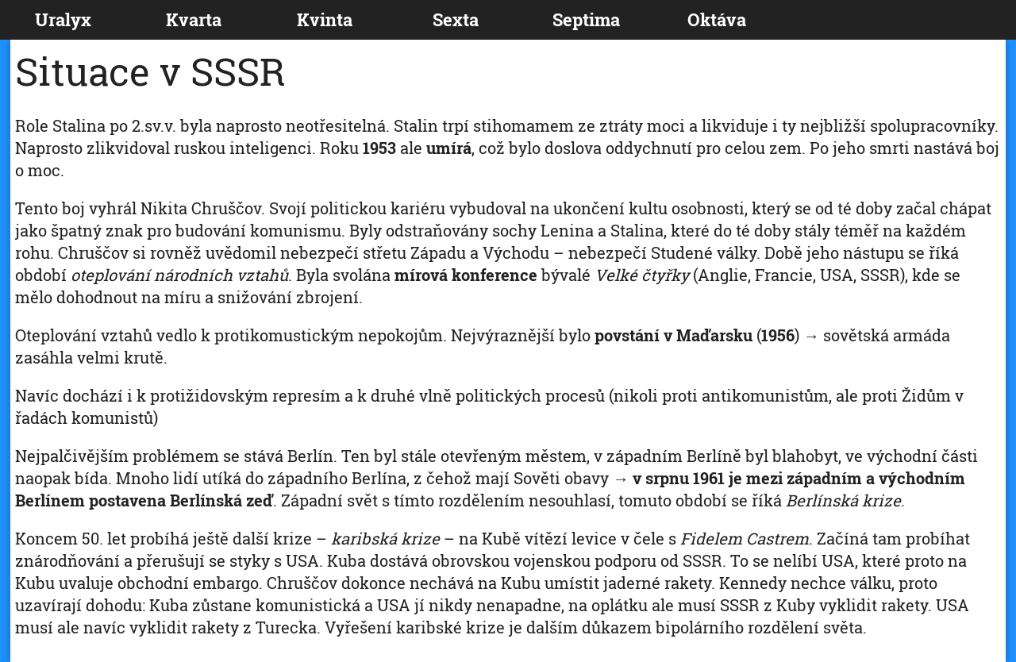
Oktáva (716, 19)
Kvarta (193, 19)
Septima (586, 19)
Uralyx (63, 19)
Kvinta (324, 19)
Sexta (456, 19)
